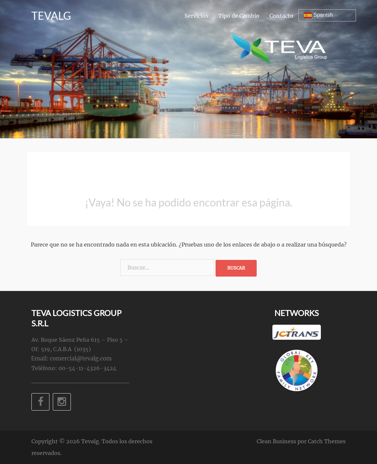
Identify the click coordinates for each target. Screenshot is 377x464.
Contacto (281, 16)
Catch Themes (327, 441)
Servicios (196, 16)
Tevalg (51, 16)
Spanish (318, 16)
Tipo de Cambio (238, 16)
